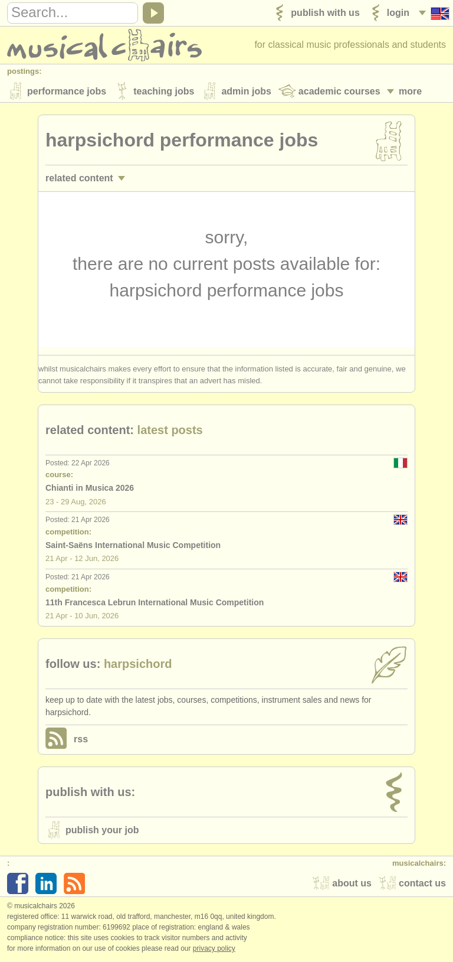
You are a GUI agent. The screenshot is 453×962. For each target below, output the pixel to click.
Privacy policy (214, 949)
